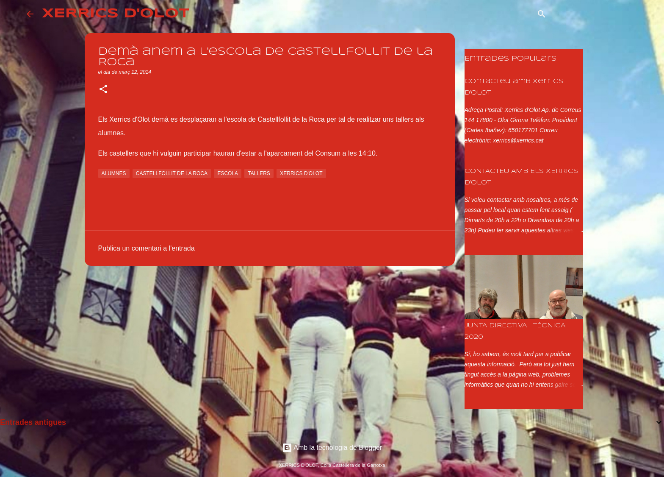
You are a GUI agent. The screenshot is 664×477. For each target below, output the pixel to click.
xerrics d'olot (301, 173)
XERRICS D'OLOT (116, 13)
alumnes (114, 173)
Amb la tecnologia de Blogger (332, 447)
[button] (103, 90)
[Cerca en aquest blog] (594, 14)
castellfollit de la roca (172, 173)
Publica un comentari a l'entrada (146, 248)
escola (227, 173)
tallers (259, 173)
